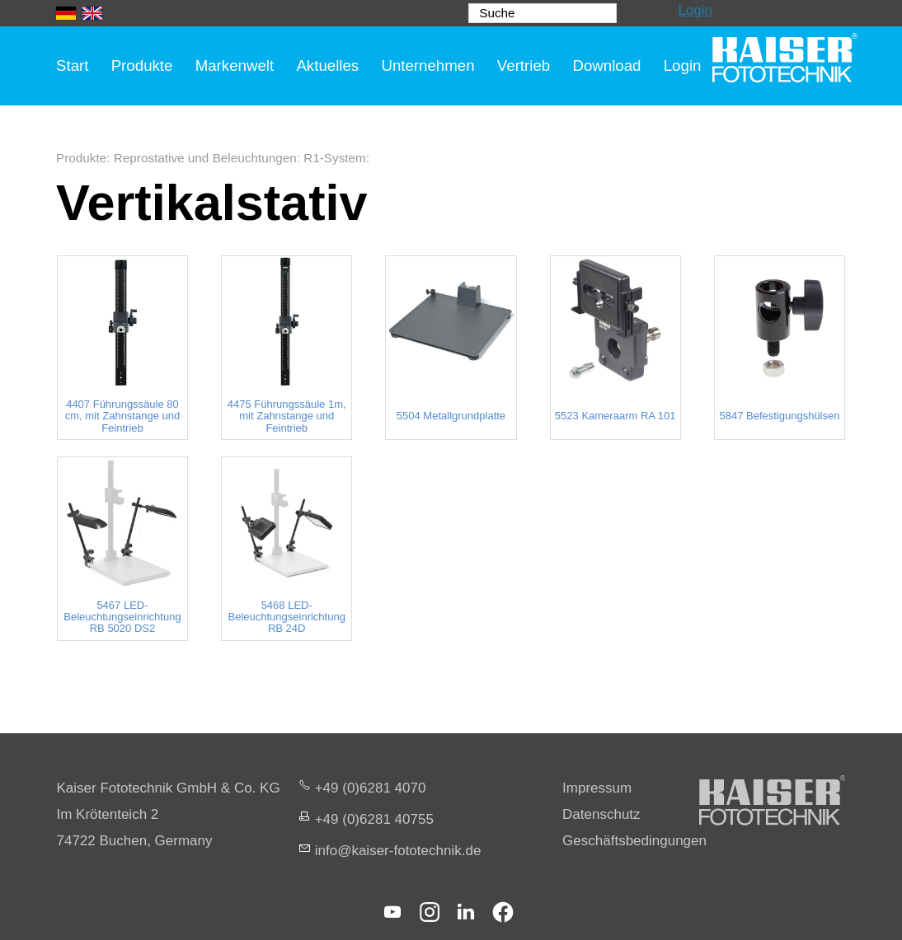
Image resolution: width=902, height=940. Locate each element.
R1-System (334, 158)
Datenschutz (601, 814)
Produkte (142, 65)
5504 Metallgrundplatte (451, 416)
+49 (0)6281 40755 (374, 819)
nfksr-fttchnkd (398, 850)
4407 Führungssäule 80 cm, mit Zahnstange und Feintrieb (122, 416)
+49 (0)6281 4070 (370, 788)
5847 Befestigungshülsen (779, 416)
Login (695, 10)
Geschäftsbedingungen (634, 841)
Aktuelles (327, 65)
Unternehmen (427, 65)
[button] (392, 912)
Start (72, 65)
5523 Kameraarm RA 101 (615, 416)
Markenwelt (235, 65)
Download (606, 65)
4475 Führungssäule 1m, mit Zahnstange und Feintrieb (287, 416)
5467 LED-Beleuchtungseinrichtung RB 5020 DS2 (122, 617)
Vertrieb (523, 65)
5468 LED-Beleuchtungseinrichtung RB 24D (286, 617)
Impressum (597, 788)
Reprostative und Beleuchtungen (205, 158)
